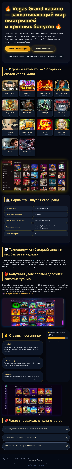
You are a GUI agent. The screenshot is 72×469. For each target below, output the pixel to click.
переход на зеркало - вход (36, 466)
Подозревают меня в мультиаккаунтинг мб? (22, 445)
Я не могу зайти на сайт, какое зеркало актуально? (25, 429)
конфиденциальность (35, 461)
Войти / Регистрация (18, 48)
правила (65, 459)
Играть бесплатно (43, 48)
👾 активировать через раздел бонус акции (17, 294)
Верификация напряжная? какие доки (20, 437)
